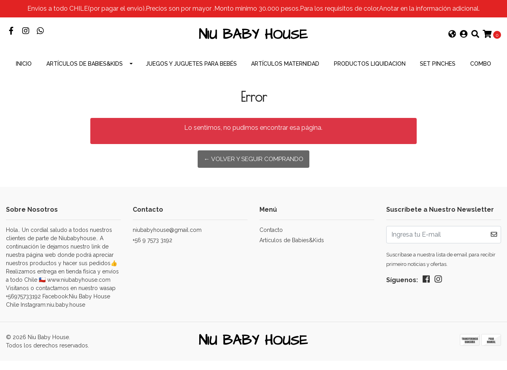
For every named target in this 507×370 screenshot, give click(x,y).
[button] (452, 39)
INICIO (24, 71)
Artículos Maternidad (285, 71)
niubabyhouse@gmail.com (167, 237)
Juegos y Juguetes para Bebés (191, 71)
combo (480, 71)
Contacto (271, 237)
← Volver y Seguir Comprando (253, 167)
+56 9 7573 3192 (152, 248)
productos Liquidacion (370, 71)
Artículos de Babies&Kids (84, 71)
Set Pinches (438, 71)
